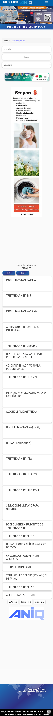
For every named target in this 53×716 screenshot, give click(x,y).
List (8, 273)
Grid (22, 273)
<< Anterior (13, 602)
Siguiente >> (39, 602)
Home (6, 41)
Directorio (17, 2)
